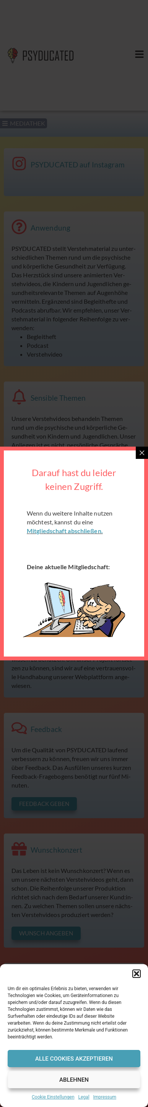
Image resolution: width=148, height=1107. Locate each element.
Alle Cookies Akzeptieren (74, 1058)
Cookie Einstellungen (53, 1097)
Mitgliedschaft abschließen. (65, 530)
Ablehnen (74, 1079)
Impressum (104, 1097)
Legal (83, 1097)
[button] (136, 974)
